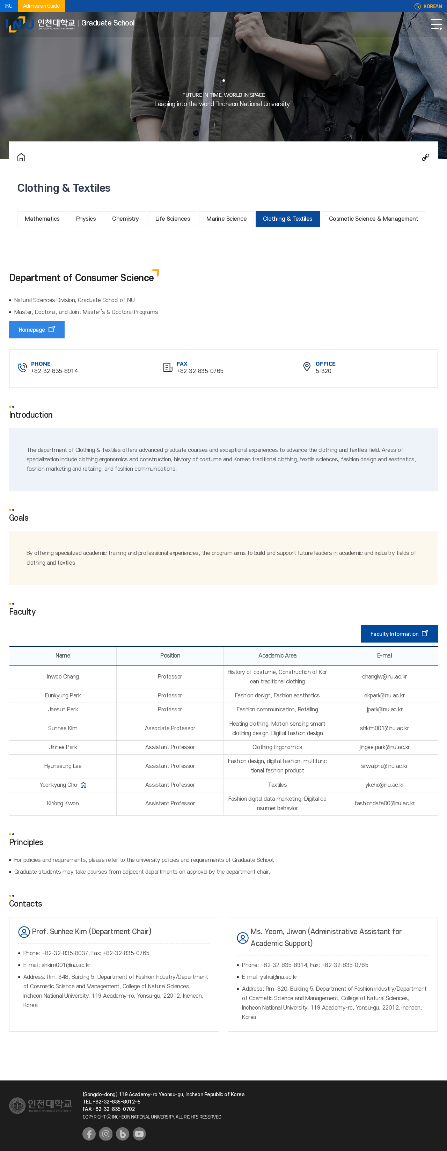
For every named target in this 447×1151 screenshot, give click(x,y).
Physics (86, 219)
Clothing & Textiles (288, 219)
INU (9, 6)
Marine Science (226, 219)
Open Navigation (436, 24)
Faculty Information (395, 634)
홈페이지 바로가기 (83, 785)
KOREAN (433, 6)
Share (425, 157)
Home (21, 157)
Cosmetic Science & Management (373, 219)
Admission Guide (41, 6)
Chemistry (125, 219)
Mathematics (42, 219)
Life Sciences (172, 219)
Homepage (32, 330)
